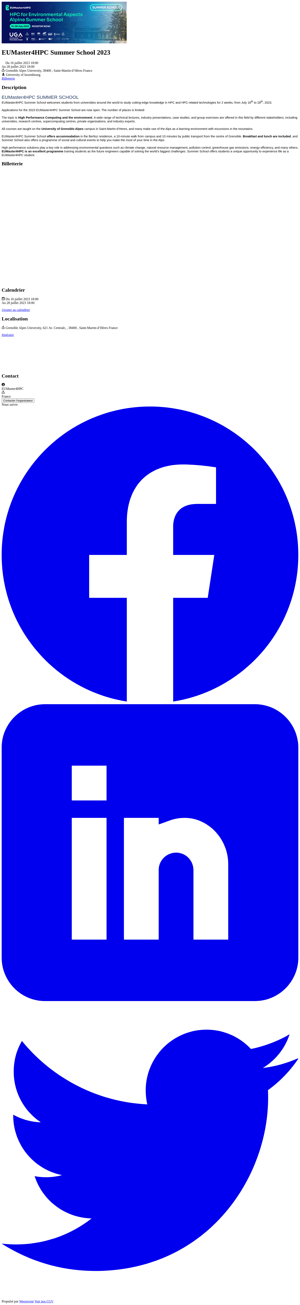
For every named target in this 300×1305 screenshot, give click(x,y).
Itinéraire (8, 335)
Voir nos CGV (44, 1301)
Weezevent (26, 1301)
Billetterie (8, 78)
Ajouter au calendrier (16, 310)
